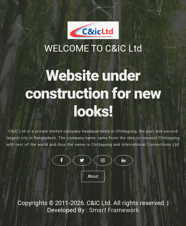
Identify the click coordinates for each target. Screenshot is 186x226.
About (93, 176)
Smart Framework (114, 210)
